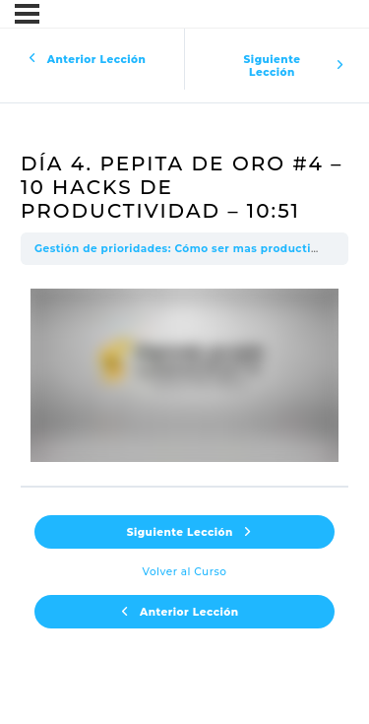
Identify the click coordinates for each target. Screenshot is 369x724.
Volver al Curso (185, 571)
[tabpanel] (184, 375)
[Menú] (27, 14)
